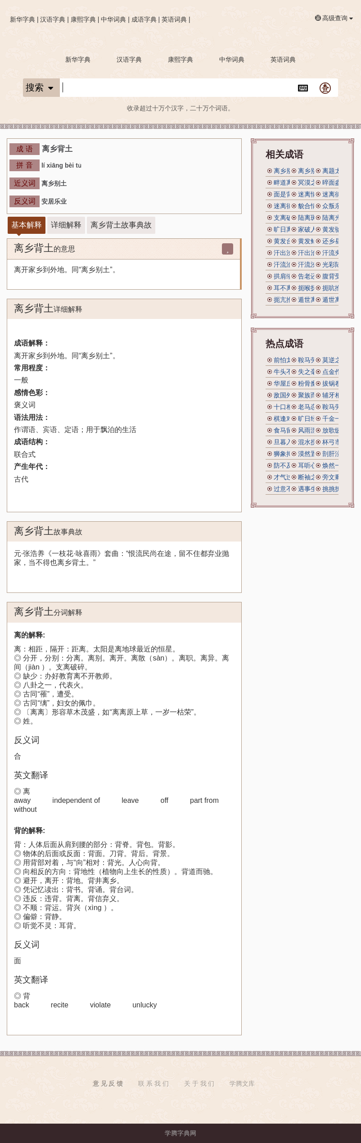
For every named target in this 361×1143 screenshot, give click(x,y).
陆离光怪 (334, 217)
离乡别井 (286, 170)
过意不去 (286, 488)
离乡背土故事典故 (121, 225)
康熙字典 (83, 19)
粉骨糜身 (310, 383)
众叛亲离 (334, 205)
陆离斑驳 (310, 217)
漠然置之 (310, 453)
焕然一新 (334, 465)
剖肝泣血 (334, 453)
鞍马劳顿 (310, 360)
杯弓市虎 (334, 442)
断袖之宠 (310, 477)
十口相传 (286, 406)
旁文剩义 (334, 477)
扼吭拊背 (334, 287)
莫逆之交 (334, 360)
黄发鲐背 (310, 241)
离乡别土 (310, 170)
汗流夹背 (334, 252)
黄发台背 (286, 241)
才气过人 (286, 477)
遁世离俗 (334, 299)
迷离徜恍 (286, 205)
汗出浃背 (286, 252)
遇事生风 (310, 488)
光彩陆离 (334, 264)
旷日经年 (310, 418)
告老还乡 (310, 276)
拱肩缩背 (286, 276)
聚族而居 (310, 395)
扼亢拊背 (286, 299)
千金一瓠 (334, 418)
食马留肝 (286, 430)
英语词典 (174, 19)
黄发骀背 (334, 229)
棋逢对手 (286, 418)
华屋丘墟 (286, 383)
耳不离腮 (286, 287)
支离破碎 (286, 217)
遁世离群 (310, 299)
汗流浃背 (310, 264)
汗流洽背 (286, 264)
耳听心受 (310, 465)
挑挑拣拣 (334, 488)
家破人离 (310, 229)
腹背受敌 (334, 276)
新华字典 (22, 19)
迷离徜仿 (334, 194)
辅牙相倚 (334, 395)
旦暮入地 (286, 442)
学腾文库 (242, 1083)
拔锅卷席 (334, 383)
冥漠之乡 (310, 182)
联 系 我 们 (153, 1083)
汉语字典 (52, 19)
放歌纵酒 (334, 430)
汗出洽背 (310, 252)
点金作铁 (334, 371)
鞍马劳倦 (334, 406)
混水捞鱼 (310, 442)
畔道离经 (286, 182)
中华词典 (113, 19)
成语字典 (144, 19)
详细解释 (66, 225)
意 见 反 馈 (108, 1083)
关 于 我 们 (199, 1083)
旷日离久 (286, 229)
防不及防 (286, 465)
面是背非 (286, 194)
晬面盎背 (334, 182)
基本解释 (26, 225)
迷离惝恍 (310, 194)
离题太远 (334, 170)
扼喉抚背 (310, 287)
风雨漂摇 (310, 430)
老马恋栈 (310, 406)
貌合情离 (310, 205)
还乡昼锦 (334, 241)
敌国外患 (286, 395)
